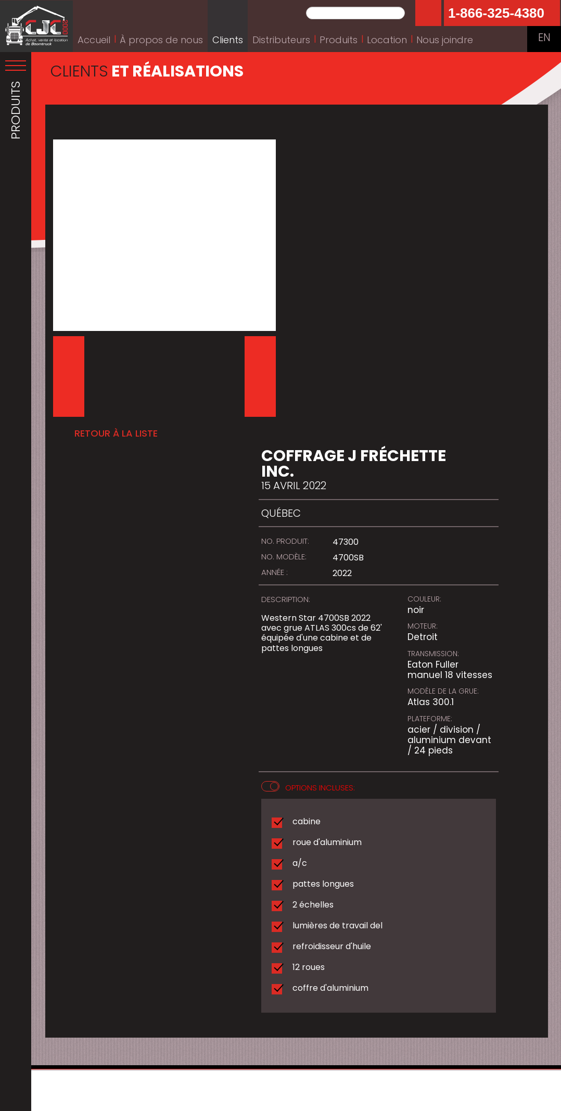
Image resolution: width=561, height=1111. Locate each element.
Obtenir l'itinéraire (87, 1045)
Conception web (312, 1100)
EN (544, 38)
